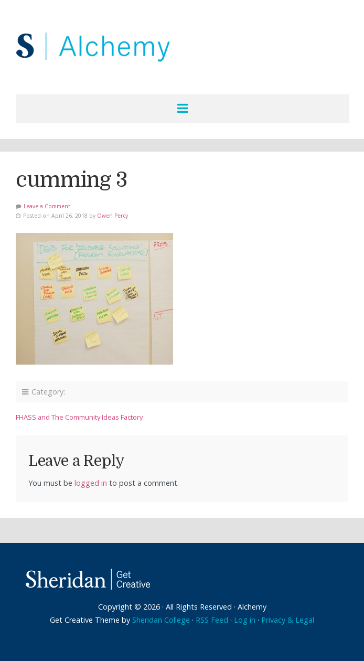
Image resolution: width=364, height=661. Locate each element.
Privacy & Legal (287, 620)
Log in (244, 620)
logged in (90, 483)
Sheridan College (161, 620)
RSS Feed (212, 620)
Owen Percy (112, 215)
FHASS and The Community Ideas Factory (79, 417)
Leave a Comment (47, 206)
